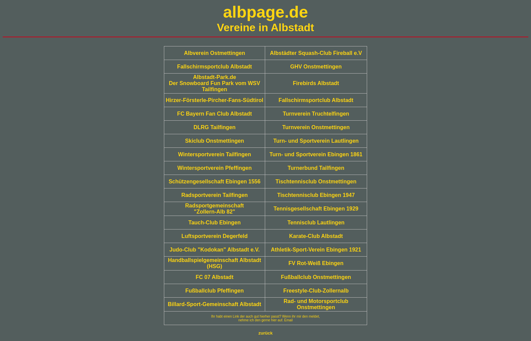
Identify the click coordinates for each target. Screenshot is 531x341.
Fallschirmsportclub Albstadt (214, 66)
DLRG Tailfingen (214, 127)
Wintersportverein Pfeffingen (214, 168)
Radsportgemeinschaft (214, 205)
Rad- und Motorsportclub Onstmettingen (315, 304)
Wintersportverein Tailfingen (214, 154)
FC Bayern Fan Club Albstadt (214, 114)
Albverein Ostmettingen (214, 53)
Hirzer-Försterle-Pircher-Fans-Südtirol (214, 100)
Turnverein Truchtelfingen (316, 114)
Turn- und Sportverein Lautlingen (316, 141)
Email (288, 320)
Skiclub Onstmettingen (214, 141)
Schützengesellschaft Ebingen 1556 (214, 181)
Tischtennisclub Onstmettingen (316, 181)
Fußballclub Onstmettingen (316, 277)
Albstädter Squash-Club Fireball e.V (316, 53)
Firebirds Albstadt (316, 83)
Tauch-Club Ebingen (214, 222)
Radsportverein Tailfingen (214, 195)
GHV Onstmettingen (316, 66)
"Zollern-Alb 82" (214, 212)
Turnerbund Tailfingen (316, 168)
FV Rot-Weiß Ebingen (316, 263)
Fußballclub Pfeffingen (214, 291)
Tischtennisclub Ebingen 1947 (316, 195)
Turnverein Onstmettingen (316, 127)
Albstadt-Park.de (214, 77)
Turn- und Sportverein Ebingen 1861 (316, 154)
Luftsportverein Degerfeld (215, 236)
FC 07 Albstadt (214, 277)
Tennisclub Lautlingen (316, 222)
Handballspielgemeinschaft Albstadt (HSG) (214, 263)
